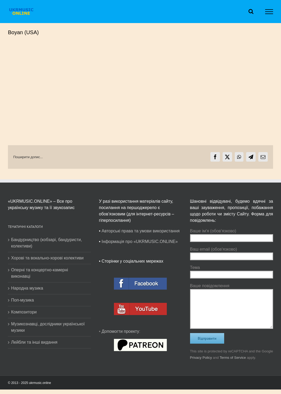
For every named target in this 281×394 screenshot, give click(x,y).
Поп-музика (22, 300)
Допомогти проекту (120, 331)
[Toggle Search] (251, 11)
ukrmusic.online (40, 383)
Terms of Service (233, 358)
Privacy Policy (201, 358)
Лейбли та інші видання (34, 342)
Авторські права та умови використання (140, 231)
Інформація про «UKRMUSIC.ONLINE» (140, 241)
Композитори (24, 312)
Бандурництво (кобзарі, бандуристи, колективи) (46, 242)
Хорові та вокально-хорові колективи (47, 258)
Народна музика (27, 288)
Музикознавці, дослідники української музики (48, 327)
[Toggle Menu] (269, 11)
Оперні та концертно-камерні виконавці (39, 273)
